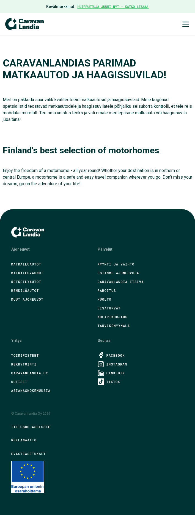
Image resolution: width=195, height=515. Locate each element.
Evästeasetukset (28, 454)
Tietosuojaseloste (31, 427)
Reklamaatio (24, 440)
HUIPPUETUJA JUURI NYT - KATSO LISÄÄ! (113, 6)
